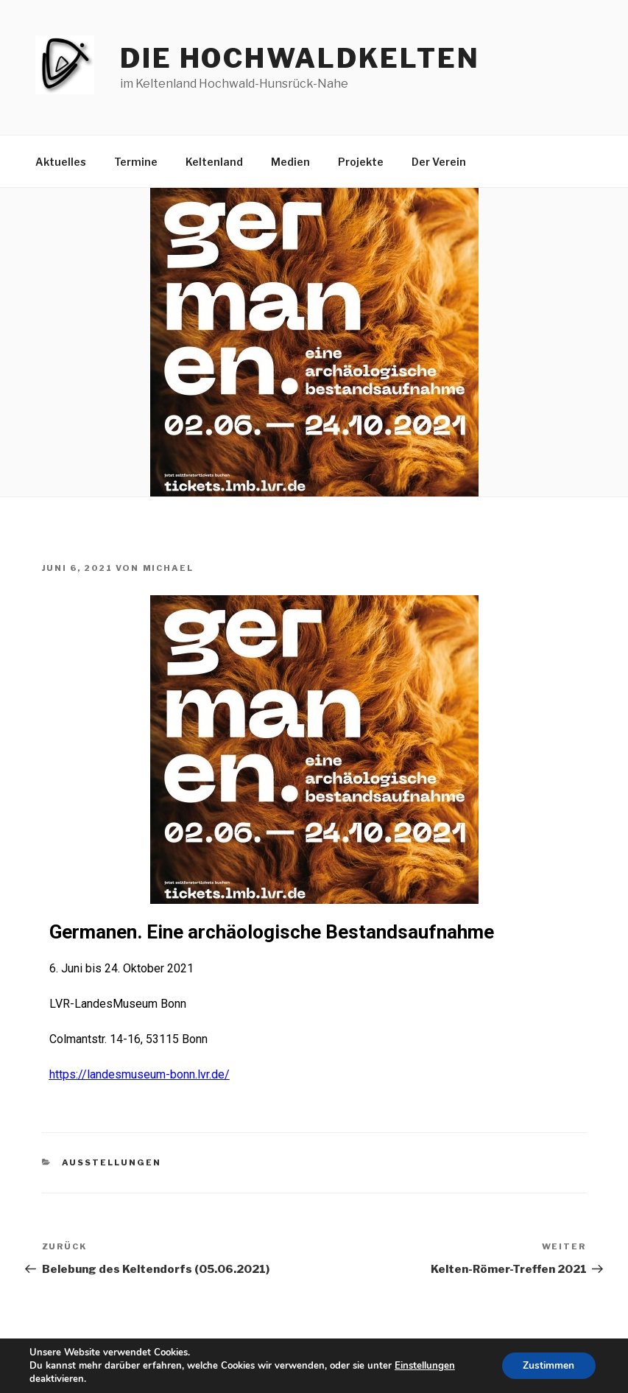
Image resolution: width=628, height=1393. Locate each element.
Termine (136, 161)
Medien (290, 161)
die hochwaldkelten (300, 58)
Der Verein (439, 161)
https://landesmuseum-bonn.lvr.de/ (139, 1074)
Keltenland (214, 161)
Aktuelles (60, 161)
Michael (168, 568)
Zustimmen (547, 1365)
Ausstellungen (111, 1162)
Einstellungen (425, 1365)
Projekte (361, 161)
